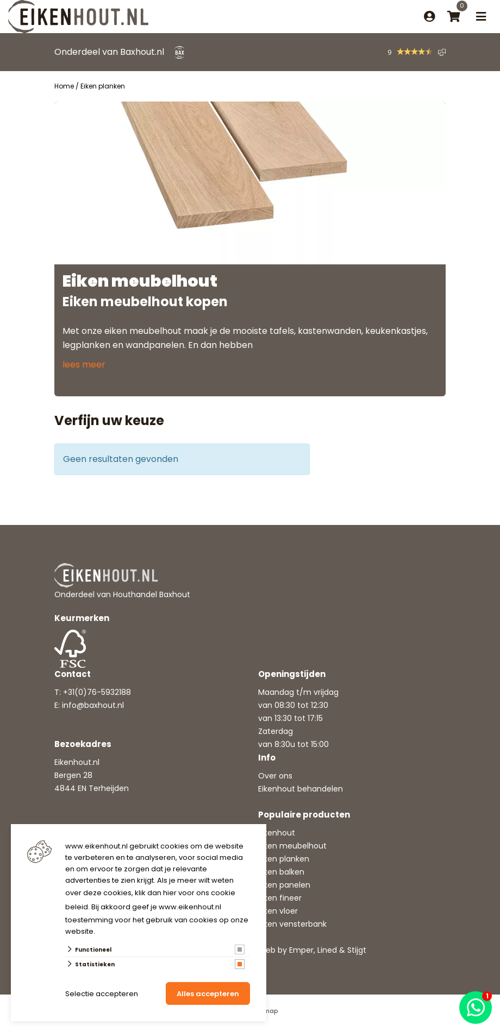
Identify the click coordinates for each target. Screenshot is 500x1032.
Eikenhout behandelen (300, 788)
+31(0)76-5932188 (97, 692)
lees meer (83, 364)
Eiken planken (283, 858)
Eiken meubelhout (292, 845)
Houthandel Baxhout (151, 594)
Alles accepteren (208, 994)
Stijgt (356, 950)
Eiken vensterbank (292, 924)
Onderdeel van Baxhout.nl (109, 52)
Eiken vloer (278, 911)
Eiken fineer (280, 897)
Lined (327, 950)
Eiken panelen (284, 884)
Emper (301, 950)
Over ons (275, 775)
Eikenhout (276, 832)
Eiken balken (281, 871)
